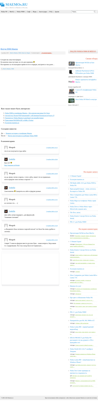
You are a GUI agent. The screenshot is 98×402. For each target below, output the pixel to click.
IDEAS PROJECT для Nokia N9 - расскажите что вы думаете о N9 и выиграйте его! (81, 340)
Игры (34, 12)
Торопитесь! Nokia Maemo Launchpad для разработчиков (24, 118)
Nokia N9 (4, 12)
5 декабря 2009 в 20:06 (52, 159)
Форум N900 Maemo (9, 49)
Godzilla (12, 159)
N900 (19, 53)
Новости (24, 53)
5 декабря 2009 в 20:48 (52, 173)
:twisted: (77, 271)
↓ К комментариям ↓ (46, 53)
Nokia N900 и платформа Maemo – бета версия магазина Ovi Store (27, 113)
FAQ (50, 12)
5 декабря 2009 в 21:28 (52, 211)
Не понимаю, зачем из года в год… (83, 303)
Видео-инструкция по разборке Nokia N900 (23, 136)
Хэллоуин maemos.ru (12, 123)
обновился (78, 294)
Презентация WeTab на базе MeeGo (82, 233)
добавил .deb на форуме (81, 323)
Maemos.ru (10, 398)
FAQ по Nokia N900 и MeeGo (83, 51)
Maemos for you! (75, 286)
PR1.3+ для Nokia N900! (78, 222)
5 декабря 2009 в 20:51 (52, 188)
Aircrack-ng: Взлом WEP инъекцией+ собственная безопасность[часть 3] (29, 115)
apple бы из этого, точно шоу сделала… (84, 260)
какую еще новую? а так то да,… (84, 300)
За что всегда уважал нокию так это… (83, 385)
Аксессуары (43, 12)
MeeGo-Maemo (14, 53)
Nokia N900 (21, 12)
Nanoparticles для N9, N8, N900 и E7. (82, 320)
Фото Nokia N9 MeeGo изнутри (86, 99)
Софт (28, 12)
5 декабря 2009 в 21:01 (52, 199)
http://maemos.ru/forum (12, 165)
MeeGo (12, 12)
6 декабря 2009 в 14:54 (52, 240)
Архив (57, 12)
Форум (28, 53)
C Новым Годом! (75, 176)
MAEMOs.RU (17, 5)
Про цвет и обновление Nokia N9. (81, 297)
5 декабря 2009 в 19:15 (52, 147)
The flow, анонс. (75, 212)
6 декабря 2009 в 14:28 (52, 225)
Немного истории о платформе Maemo (19, 133)
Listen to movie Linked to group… (84, 345)
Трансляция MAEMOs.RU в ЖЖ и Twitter (19, 120)
